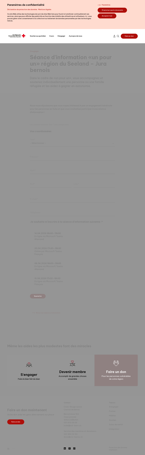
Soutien (112, 420)
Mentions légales (44, 9)
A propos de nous (75, 36)
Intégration (114, 429)
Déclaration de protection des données (22, 9)
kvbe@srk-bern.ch (72, 425)
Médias (112, 415)
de (8, 449)
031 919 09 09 (70, 422)
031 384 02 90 (70, 434)
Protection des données (118, 448)
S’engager (61, 36)
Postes (112, 411)
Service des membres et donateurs (80, 431)
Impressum (113, 450)
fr (14, 449)
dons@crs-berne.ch (73, 437)
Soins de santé (116, 424)
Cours (51, 36)
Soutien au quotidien (38, 36)
